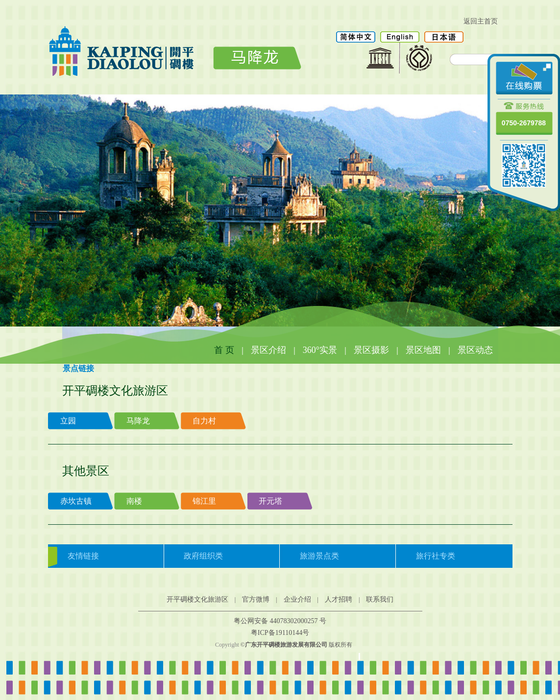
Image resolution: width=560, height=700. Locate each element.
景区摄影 (371, 350)
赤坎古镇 (76, 501)
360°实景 (320, 350)
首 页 (224, 350)
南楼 (134, 501)
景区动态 (475, 350)
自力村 (204, 421)
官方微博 (255, 599)
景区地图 (423, 350)
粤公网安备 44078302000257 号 (280, 621)
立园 (68, 421)
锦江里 (204, 501)
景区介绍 (268, 350)
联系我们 (379, 599)
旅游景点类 (319, 556)
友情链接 (83, 556)
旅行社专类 (435, 556)
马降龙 (138, 421)
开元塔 (270, 501)
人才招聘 (338, 599)
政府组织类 (203, 556)
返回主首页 (480, 21)
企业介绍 (297, 599)
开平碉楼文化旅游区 (197, 599)
